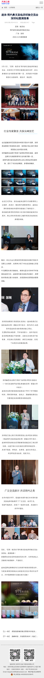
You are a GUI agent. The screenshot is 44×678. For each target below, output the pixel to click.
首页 (5, 7)
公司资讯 (12, 7)
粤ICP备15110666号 (34, 672)
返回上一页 (39, 7)
